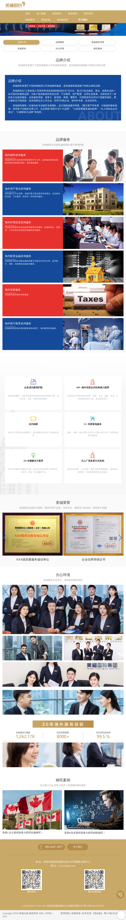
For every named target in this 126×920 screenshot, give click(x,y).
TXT (4, 916)
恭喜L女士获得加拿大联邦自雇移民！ (84, 832)
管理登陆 (65, 913)
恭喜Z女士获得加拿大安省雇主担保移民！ (25, 832)
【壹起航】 (97, 913)
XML (41, 913)
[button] (120, 538)
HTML (48, 913)
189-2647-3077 (53, 847)
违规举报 (75, 913)
